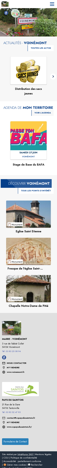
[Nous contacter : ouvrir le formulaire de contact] (16, 363)
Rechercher (35, 464)
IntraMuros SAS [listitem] (25, 454)
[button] (53, 76)
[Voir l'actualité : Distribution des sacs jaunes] (28, 71)
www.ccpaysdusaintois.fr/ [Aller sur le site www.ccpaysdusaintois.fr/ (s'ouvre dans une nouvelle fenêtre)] (19, 426)
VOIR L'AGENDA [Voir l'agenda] (42, 112)
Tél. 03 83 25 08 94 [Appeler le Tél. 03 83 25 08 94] (11, 351)
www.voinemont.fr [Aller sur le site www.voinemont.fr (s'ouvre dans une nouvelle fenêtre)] (15, 372)
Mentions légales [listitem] (43, 454)
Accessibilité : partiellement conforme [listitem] (22, 461)
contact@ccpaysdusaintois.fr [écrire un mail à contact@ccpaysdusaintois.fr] (21, 417)
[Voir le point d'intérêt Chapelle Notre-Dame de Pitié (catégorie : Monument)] (28, 288)
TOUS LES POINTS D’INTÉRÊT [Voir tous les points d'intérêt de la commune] (36, 190)
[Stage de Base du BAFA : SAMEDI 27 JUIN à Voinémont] (28, 156)
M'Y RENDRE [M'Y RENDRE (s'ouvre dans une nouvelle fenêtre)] (13, 367)
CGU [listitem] (5, 457)
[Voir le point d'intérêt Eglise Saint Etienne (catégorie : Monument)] (28, 214)
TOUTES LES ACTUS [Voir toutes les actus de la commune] (41, 48)
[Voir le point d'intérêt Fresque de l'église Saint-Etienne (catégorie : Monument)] (28, 251)
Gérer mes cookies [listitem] (16, 464)
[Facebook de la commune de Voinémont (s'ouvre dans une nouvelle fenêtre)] (5, 13)
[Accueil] (5, 4)
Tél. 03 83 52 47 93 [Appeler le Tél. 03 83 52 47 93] (11, 412)
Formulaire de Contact (15, 441)
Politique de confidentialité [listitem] (23, 457)
